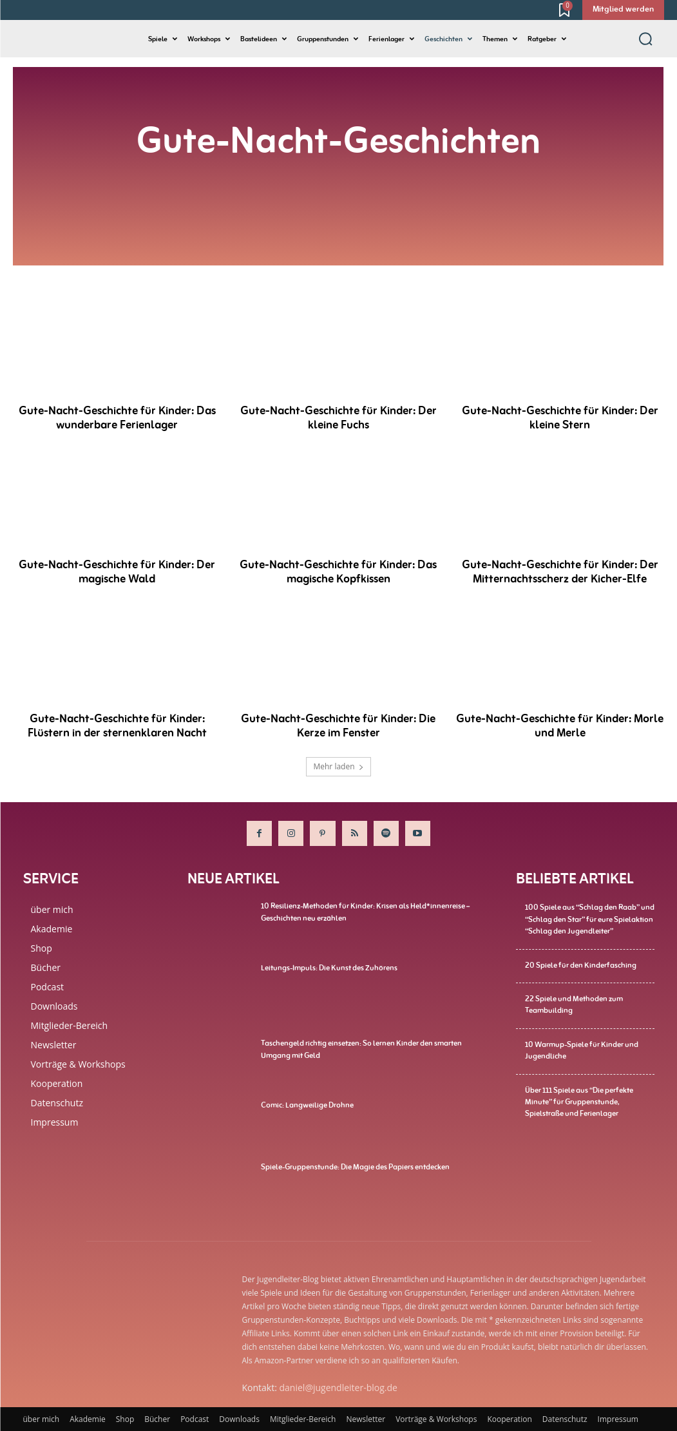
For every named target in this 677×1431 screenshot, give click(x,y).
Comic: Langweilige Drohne (307, 1105)
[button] (645, 38)
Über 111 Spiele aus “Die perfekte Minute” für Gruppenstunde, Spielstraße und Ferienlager (579, 1099)
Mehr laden (338, 766)
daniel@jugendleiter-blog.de (338, 1387)
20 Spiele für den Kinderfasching (580, 964)
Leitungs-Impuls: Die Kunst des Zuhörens (329, 968)
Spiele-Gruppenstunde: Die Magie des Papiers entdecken (355, 1167)
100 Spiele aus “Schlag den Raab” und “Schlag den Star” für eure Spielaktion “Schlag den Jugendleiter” (589, 918)
